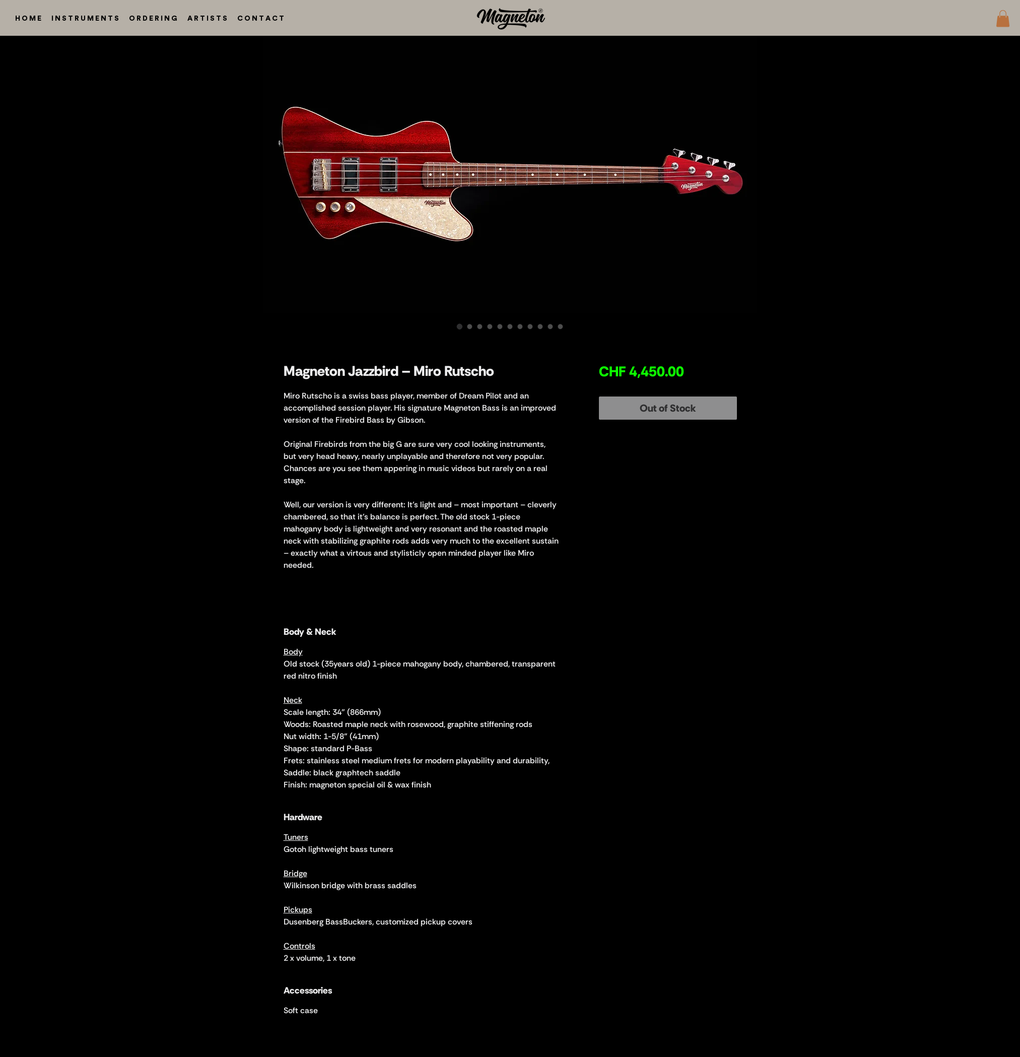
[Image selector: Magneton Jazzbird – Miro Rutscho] (460, 326)
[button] (1003, 18)
